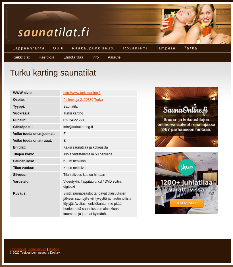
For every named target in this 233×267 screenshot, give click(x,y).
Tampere (166, 48)
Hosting (54, 249)
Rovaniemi (135, 48)
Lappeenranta (29, 48)
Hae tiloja (47, 57)
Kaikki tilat (21, 57)
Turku (191, 48)
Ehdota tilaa (73, 57)
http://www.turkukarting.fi (82, 93)
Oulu (58, 48)
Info (95, 57)
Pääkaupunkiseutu (93, 48)
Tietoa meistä (37, 249)
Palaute (114, 57)
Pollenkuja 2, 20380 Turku (83, 100)
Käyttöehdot (18, 249)
